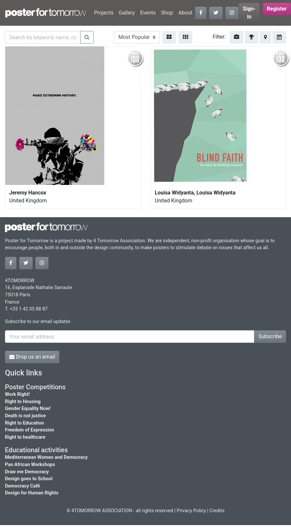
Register (277, 9)
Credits (217, 511)
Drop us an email (32, 357)
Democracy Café (22, 486)
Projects (103, 13)
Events (148, 13)
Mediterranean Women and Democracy (46, 457)
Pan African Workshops (30, 464)
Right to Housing (23, 401)
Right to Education (24, 423)
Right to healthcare (25, 437)
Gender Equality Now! (27, 408)
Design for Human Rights (31, 493)
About (185, 13)
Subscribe (270, 336)
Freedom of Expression (29, 430)
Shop (167, 13)
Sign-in (249, 13)
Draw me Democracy (27, 472)
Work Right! (17, 394)
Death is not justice (25, 416)
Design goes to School (28, 479)
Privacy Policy (191, 511)
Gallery (127, 13)
